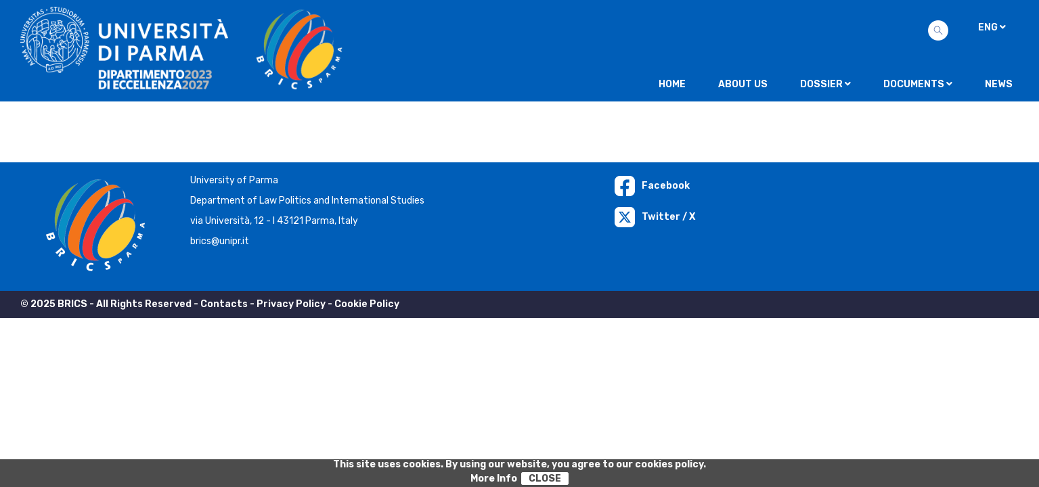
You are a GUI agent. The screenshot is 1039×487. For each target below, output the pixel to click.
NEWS (999, 84)
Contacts (224, 304)
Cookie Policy (366, 304)
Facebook (652, 185)
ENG (992, 27)
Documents (917, 84)
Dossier (825, 84)
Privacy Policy (291, 304)
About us (743, 84)
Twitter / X (655, 217)
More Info (493, 478)
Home (672, 84)
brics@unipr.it (219, 241)
